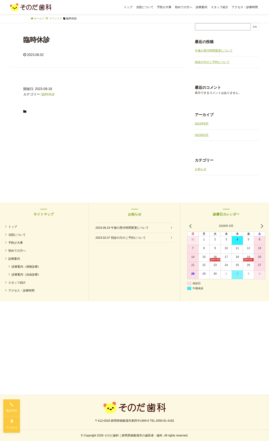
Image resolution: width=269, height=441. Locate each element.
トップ (128, 7)
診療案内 (201, 7)
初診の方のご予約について (212, 62)
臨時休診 (48, 94)
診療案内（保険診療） (26, 266)
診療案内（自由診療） (26, 274)
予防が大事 (164, 7)
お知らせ (200, 169)
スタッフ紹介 (219, 7)
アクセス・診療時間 (245, 7)
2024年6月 (202, 123)
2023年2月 (202, 135)
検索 (255, 27)
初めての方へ (183, 7)
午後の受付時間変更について (214, 50)
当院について (145, 7)
